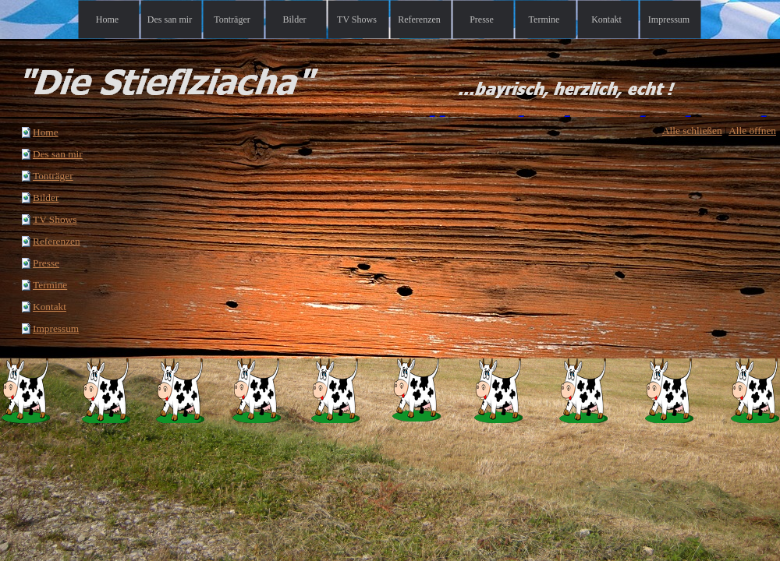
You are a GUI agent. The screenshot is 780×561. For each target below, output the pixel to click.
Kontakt (49, 306)
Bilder (45, 197)
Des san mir (58, 154)
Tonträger (53, 176)
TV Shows (54, 219)
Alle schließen (692, 130)
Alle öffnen (752, 130)
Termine (50, 285)
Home (45, 132)
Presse (46, 263)
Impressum (56, 328)
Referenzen (56, 241)
